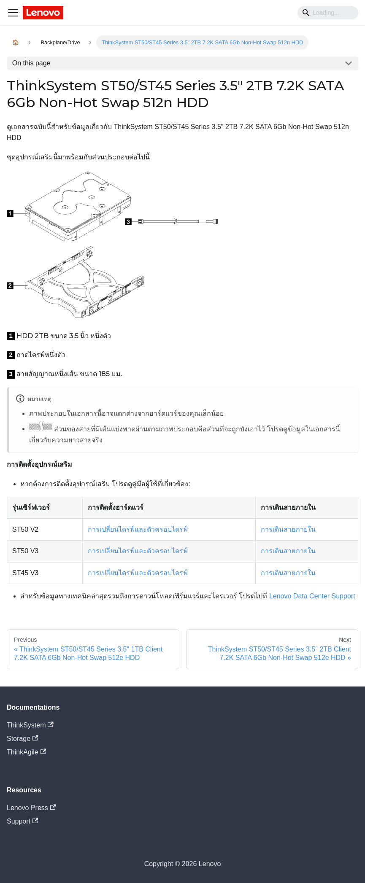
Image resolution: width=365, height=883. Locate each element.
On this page (31, 63)
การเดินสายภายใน (288, 529)
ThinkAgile (26, 752)
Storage (22, 738)
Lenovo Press (31, 807)
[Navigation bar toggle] (13, 12)
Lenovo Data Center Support (312, 596)
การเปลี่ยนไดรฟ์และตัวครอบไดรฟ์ (138, 529)
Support (22, 821)
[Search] (327, 12)
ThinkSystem (30, 725)
